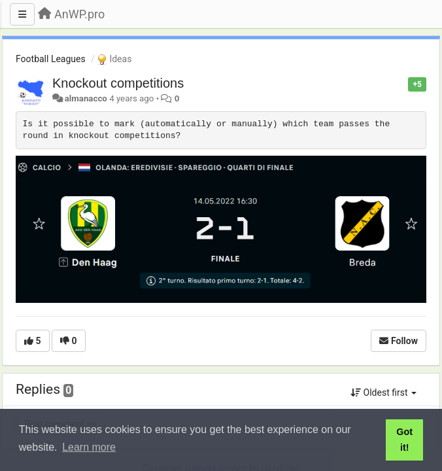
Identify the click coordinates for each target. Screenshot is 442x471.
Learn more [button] (89, 447)
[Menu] (22, 14)
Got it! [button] (404, 440)
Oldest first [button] (383, 392)
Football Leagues (51, 59)
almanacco (86, 98)
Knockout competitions (118, 83)
